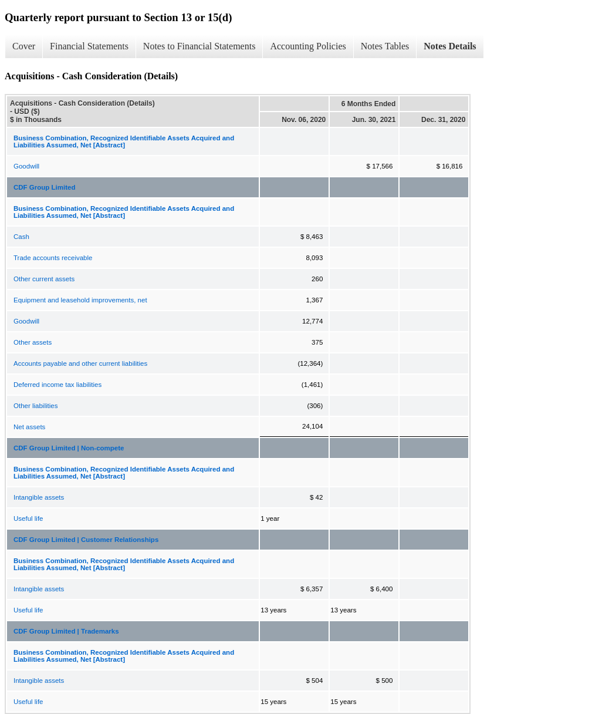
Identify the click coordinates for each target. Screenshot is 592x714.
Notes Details (450, 46)
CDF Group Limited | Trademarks (66, 631)
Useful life (28, 518)
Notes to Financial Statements (199, 46)
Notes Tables (385, 46)
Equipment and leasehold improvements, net (80, 300)
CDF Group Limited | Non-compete (68, 448)
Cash (21, 236)
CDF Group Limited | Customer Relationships (85, 539)
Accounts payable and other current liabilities (80, 363)
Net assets (29, 426)
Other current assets (44, 278)
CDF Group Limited (44, 187)
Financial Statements (89, 46)
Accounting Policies (308, 46)
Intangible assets (38, 497)
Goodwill (26, 166)
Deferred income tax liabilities (57, 384)
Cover (23, 46)
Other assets (32, 342)
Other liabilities (35, 405)
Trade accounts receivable (52, 257)
